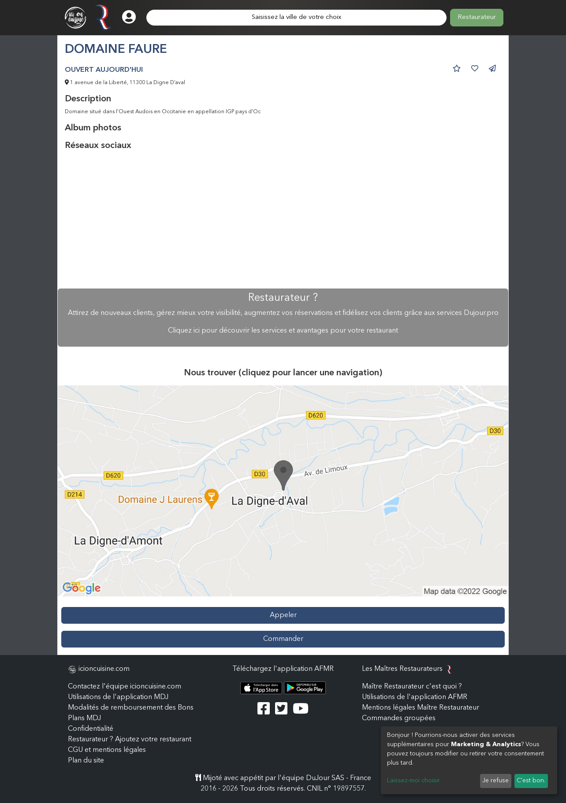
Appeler (283, 615)
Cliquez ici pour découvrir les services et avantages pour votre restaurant (283, 330)
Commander (283, 639)
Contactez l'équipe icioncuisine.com (124, 686)
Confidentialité (90, 729)
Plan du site (86, 760)
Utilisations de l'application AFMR (414, 697)
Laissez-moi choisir (413, 780)
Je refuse (495, 780)
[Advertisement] (283, 219)
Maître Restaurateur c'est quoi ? (412, 686)
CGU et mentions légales (107, 750)
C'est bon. (531, 780)
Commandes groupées (399, 718)
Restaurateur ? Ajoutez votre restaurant (129, 739)
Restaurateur (477, 17)
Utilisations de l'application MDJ (118, 697)
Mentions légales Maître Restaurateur (420, 707)
